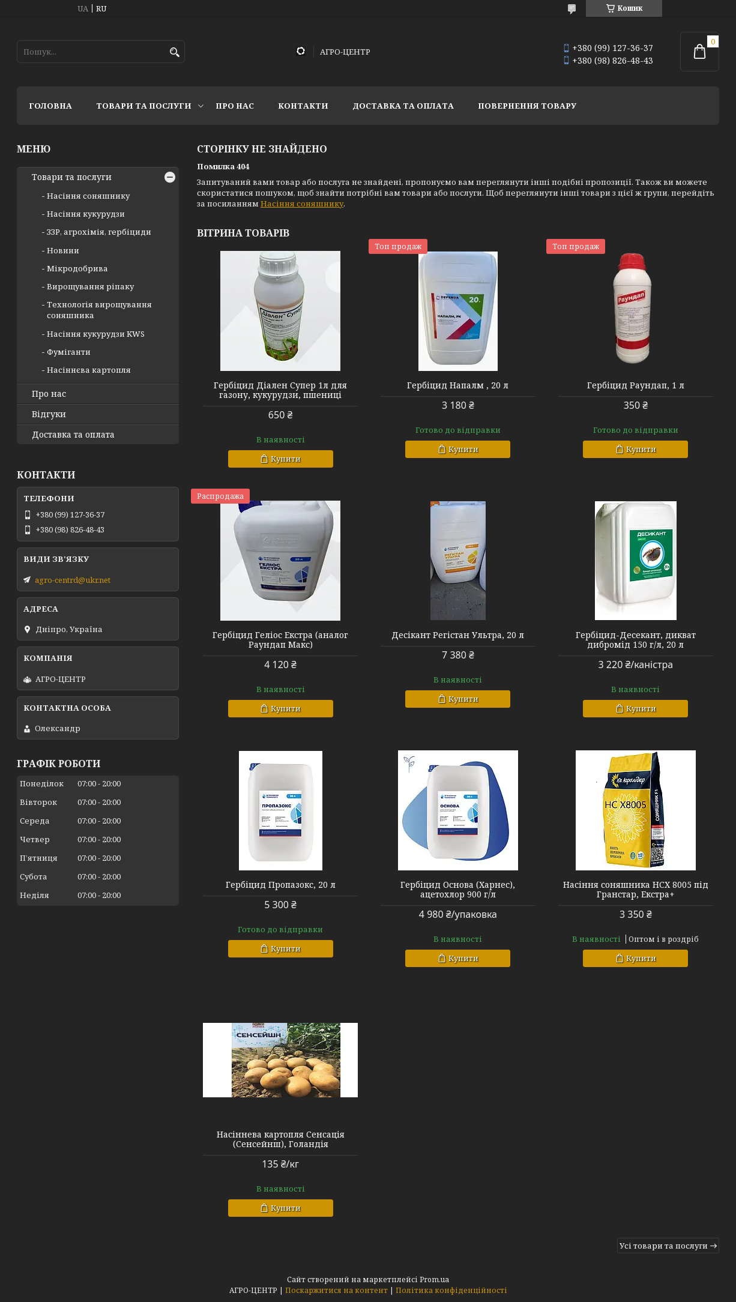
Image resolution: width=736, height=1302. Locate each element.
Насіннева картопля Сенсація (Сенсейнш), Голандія (281, 1139)
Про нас (235, 105)
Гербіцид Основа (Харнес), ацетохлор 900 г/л (457, 889)
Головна (50, 105)
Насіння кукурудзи (86, 213)
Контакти (303, 105)
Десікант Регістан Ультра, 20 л (457, 635)
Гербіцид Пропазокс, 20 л (281, 885)
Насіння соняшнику (302, 203)
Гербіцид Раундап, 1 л (635, 385)
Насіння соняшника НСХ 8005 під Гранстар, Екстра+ (635, 889)
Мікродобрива (77, 268)
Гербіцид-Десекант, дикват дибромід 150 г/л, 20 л (636, 639)
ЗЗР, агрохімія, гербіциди (99, 231)
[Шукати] (174, 52)
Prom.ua (434, 1279)
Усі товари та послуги (664, 1245)
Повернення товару (527, 105)
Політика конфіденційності (451, 1290)
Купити (286, 458)
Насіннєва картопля (89, 369)
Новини (63, 250)
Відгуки (49, 414)
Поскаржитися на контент (336, 1290)
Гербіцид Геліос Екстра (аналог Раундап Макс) (280, 639)
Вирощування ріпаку (90, 286)
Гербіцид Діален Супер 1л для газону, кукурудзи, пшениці (280, 390)
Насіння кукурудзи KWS (96, 333)
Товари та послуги (144, 105)
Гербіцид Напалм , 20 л (457, 385)
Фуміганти (69, 351)
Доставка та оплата (403, 105)
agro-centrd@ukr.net (72, 580)
